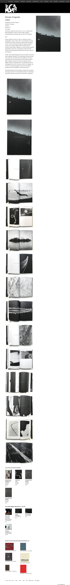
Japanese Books (36, 1)
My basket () (62, 1)
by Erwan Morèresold (28, 515)
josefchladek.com (62, 584)
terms (27, 580)
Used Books (23, 1)
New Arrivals (10, 1)
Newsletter (56, 1)
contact (23, 580)
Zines (41, 1)
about (20, 580)
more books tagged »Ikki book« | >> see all (15, 506)
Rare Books (29, 1)
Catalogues (46, 1)
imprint (16, 580)
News (51, 1)
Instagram (37, 580)
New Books (17, 1)
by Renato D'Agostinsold (17, 482)
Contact (67, 1)
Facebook (31, 580)
